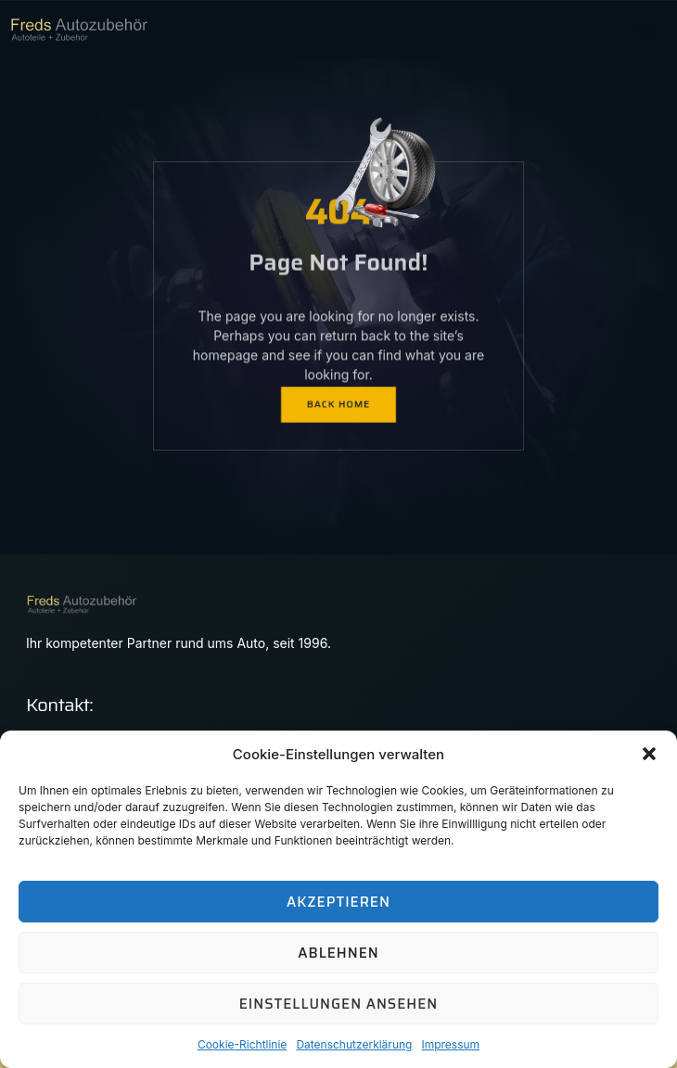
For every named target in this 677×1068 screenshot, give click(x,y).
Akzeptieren (338, 902)
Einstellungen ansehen (339, 1004)
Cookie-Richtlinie (242, 1044)
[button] (649, 753)
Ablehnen (338, 953)
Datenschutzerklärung (354, 1044)
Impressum (450, 1044)
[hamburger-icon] (647, 29)
